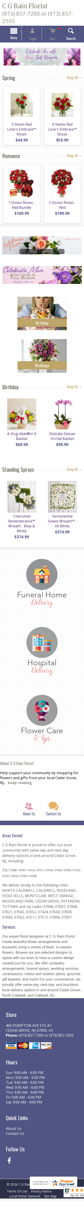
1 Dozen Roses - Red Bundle (20, 208)
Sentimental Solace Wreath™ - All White (63, 524)
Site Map (53, 1205)
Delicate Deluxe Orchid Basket (63, 439)
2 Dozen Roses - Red (63, 208)
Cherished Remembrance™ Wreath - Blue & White (21, 527)
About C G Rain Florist (17, 766)
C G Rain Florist (25, 6)
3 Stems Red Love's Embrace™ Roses (20, 131)
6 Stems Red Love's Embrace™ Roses (63, 131)
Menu (19, 38)
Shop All (74, 78)
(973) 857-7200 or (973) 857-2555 (44, 1043)
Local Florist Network (25, 1205)
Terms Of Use (18, 1200)
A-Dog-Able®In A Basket (21, 439)
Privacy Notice (44, 1200)
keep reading (20, 785)
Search (65, 39)
